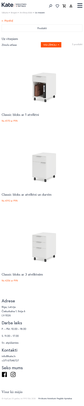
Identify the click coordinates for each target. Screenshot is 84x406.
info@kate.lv (9, 356)
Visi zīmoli (50, 44)
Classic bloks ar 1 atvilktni (20, 114)
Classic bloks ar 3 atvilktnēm (22, 274)
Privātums (42, 398)
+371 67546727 (10, 360)
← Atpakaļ (7, 20)
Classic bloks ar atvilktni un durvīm (27, 194)
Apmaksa (68, 398)
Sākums (5, 12)
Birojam (14, 12)
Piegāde (60, 398)
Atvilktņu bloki (26, 12)
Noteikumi (51, 398)
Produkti (42, 28)
